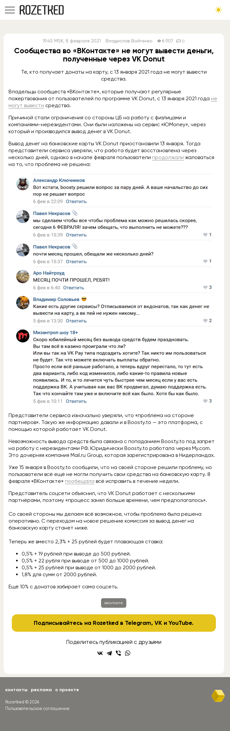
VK (158, 622)
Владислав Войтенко (129, 40)
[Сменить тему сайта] (218, 9)
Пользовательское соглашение (37, 708)
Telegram (138, 622)
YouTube (180, 622)
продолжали (168, 157)
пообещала (79, 481)
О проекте (67, 690)
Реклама (41, 690)
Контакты (16, 690)
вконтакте (113, 603)
